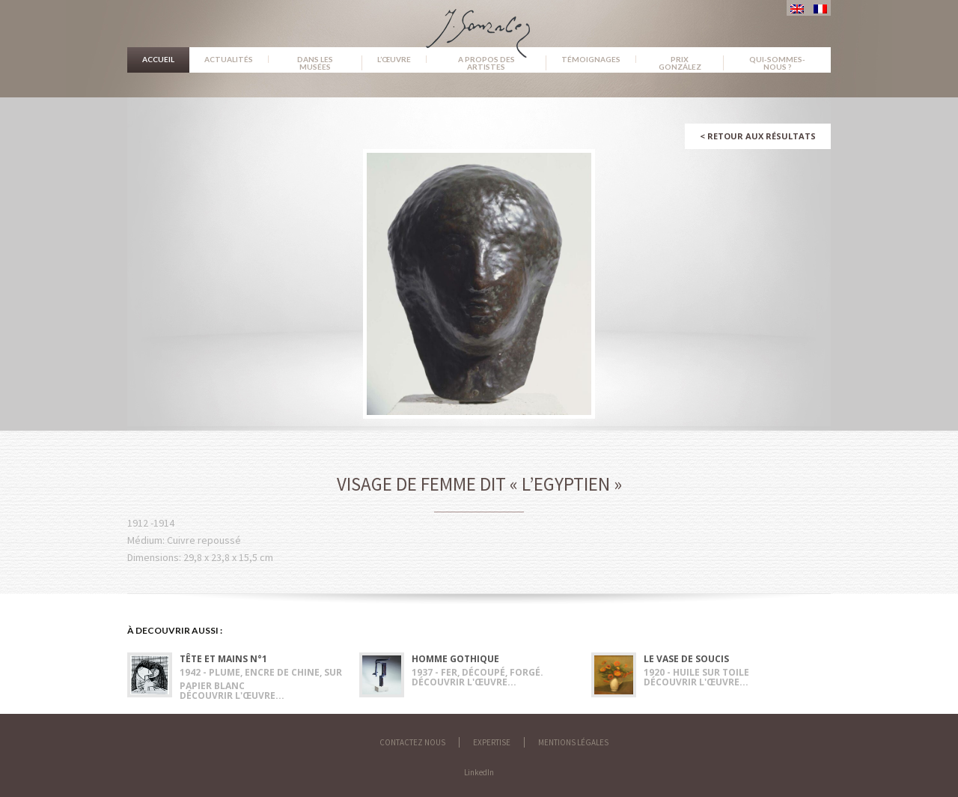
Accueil (158, 59)
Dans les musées (315, 62)
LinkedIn (479, 772)
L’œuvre (394, 59)
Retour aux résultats (758, 136)
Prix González (680, 62)
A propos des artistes (486, 62)
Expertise (491, 742)
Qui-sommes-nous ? (777, 62)
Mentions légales (573, 742)
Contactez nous (412, 742)
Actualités (228, 59)
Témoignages (590, 59)
